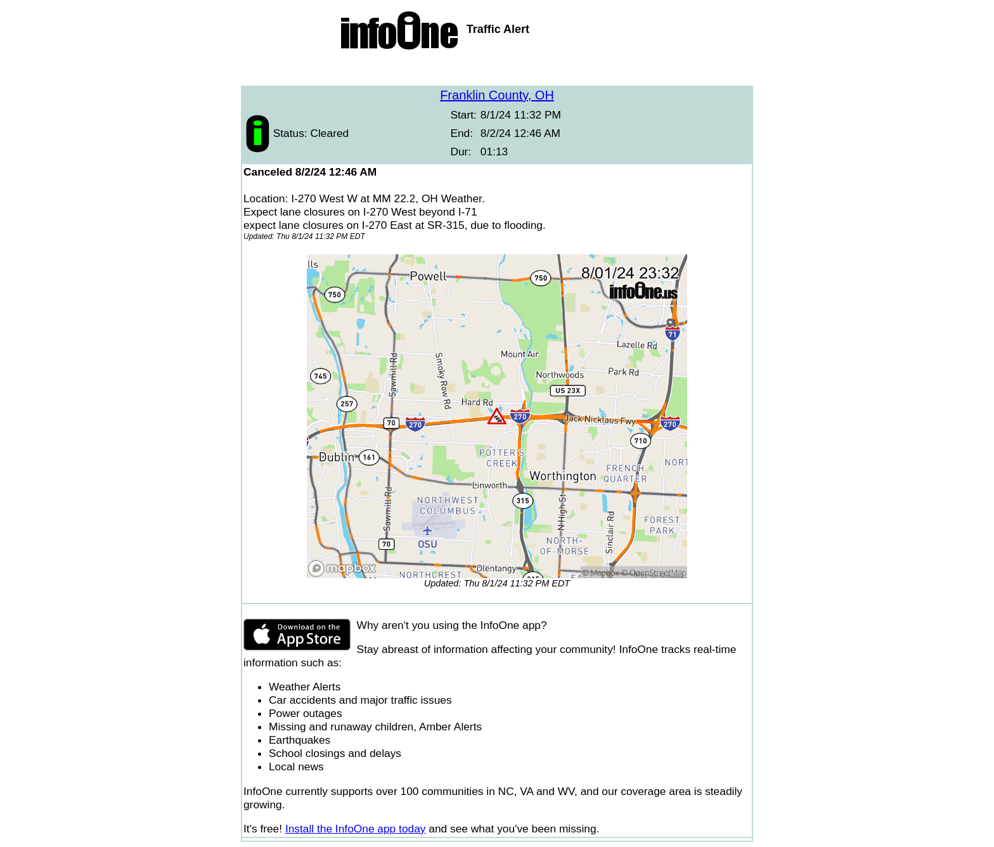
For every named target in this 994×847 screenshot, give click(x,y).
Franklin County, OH (497, 95)
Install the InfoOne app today (355, 828)
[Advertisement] (497, 70)
